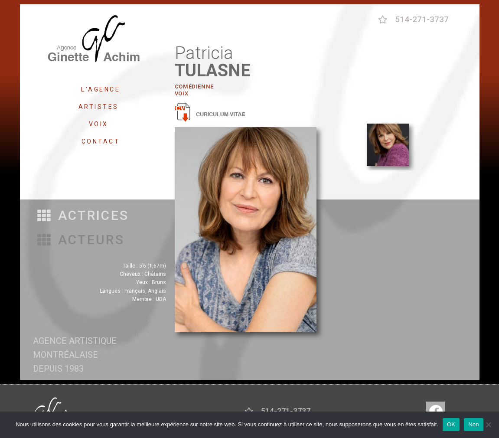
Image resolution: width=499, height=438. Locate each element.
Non (473, 424)
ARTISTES (100, 106)
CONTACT (101, 141)
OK (451, 424)
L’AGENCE (100, 89)
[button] (83, 216)
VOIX (101, 124)
